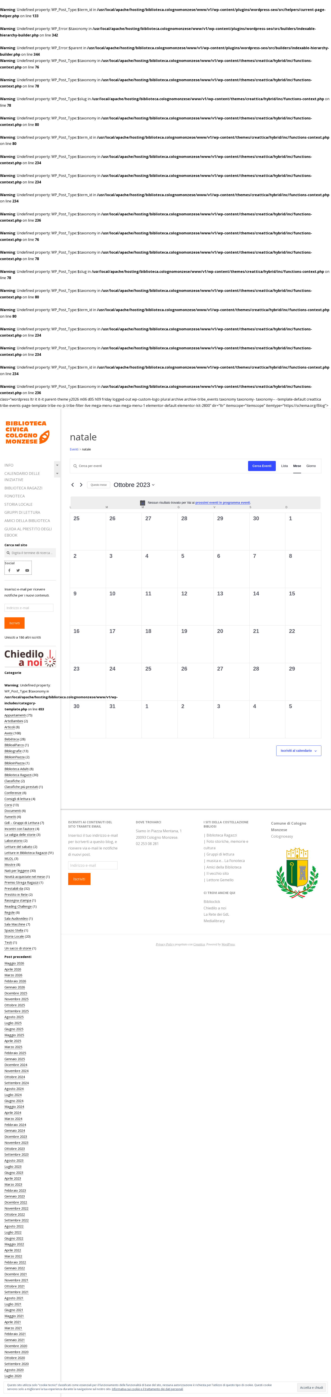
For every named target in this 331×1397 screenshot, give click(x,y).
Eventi (74, 449)
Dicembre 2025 (15, 993)
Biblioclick (212, 901)
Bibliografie (13, 751)
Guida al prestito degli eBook (28, 532)
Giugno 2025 (13, 1029)
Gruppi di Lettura (22, 512)
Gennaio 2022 (14, 1268)
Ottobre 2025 (14, 1005)
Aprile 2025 (12, 1040)
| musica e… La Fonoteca (224, 860)
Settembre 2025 (16, 1011)
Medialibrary (214, 920)
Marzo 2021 (13, 1328)
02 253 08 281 (147, 843)
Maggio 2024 (14, 1106)
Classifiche (12, 781)
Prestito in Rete (16, 894)
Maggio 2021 (14, 1316)
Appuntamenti (15, 715)
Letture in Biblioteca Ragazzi (25, 852)
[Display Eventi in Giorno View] (311, 466)
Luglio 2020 (12, 1376)
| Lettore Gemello (219, 879)
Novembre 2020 (16, 1352)
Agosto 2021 (13, 1298)
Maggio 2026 (14, 963)
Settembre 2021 (16, 1292)
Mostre (9, 864)
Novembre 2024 (16, 1070)
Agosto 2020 (13, 1369)
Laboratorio (13, 840)
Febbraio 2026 (15, 981)
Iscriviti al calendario (296, 750)
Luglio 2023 (12, 1166)
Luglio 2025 (12, 1023)
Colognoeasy (282, 836)
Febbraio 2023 (15, 1190)
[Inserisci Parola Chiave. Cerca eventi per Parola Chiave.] (159, 466)
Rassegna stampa (17, 900)
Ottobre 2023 (14, 1148)
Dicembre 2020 (15, 1346)
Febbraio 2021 (15, 1333)
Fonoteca (14, 496)
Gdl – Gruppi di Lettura (21, 822)
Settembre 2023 (16, 1154)
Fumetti (10, 816)
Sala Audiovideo (16, 918)
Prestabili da (13, 888)
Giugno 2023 (13, 1172)
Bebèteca (11, 739)
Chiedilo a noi (215, 908)
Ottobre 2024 (14, 1076)
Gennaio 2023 (14, 1196)
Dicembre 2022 (15, 1202)
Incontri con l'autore (19, 828)
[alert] (195, 503)
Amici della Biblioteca (27, 520)
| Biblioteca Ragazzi (220, 835)
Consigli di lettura (17, 798)
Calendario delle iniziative (22, 476)
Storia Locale (18, 504)
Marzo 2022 (13, 1256)
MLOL (8, 858)
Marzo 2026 (13, 975)
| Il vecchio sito (216, 873)
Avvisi (8, 733)
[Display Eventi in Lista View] (284, 466)
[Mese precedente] (72, 485)
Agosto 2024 (13, 1088)
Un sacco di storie (17, 948)
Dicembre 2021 (15, 1274)
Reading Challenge (18, 906)
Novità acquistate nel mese (24, 876)
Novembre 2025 (16, 999)
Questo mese (99, 484)
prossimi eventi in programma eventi (222, 502)
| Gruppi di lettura (219, 854)
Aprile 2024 (12, 1112)
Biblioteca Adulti (16, 768)
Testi (8, 942)
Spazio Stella (13, 930)
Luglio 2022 (12, 1232)
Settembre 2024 (16, 1083)
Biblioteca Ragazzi (23, 487)
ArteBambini (13, 721)
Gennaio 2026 (14, 987)
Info (8, 465)
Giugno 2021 (13, 1310)
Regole (9, 912)
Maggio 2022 (14, 1244)
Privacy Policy (165, 944)
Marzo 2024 (13, 1118)
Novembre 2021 (16, 1280)
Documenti (12, 810)
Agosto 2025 (13, 1017)
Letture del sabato (18, 846)
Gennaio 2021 (14, 1340)
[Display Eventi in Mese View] (297, 466)
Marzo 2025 (13, 1047)
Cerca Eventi (262, 466)
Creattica (199, 944)
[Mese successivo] (81, 485)
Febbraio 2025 (15, 1053)
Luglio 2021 (12, 1304)
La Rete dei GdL (216, 914)
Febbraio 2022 (15, 1262)
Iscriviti (14, 623)
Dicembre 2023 (15, 1136)
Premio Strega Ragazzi (21, 882)
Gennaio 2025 (14, 1059)
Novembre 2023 (16, 1142)
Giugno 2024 (13, 1100)
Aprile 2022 (12, 1250)
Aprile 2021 (12, 1322)
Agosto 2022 (13, 1226)
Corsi (8, 805)
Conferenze (12, 792)
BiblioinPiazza (14, 757)
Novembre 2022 (16, 1208)
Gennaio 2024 (14, 1130)
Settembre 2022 (16, 1220)
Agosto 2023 (13, 1160)
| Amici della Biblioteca (222, 867)
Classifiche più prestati (21, 786)
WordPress (228, 944)
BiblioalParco (14, 745)
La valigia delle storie (20, 834)
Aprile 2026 (12, 969)
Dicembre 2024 (15, 1064)
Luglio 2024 (12, 1094)
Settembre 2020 (16, 1363)
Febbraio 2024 (15, 1124)
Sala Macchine (14, 924)
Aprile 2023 (12, 1178)
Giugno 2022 (13, 1238)
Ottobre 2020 (14, 1357)
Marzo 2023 (13, 1184)
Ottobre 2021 (14, 1286)
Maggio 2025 (14, 1035)
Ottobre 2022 (14, 1214)
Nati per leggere (16, 870)
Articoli (9, 727)
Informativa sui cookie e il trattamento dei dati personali (147, 1389)
